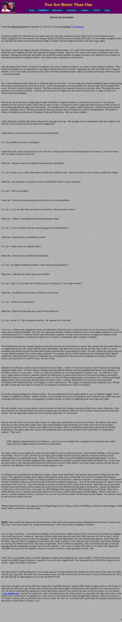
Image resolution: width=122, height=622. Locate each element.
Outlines (85, 10)
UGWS (97, 10)
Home (31, 10)
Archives (43, 10)
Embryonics (57, 10)
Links (107, 10)
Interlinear (71, 10)
